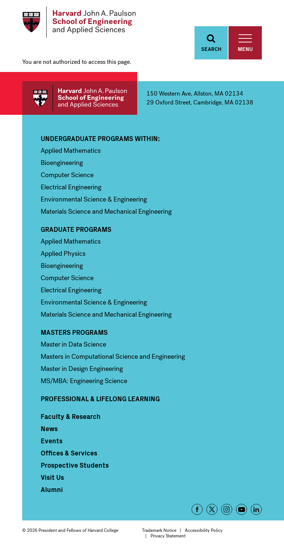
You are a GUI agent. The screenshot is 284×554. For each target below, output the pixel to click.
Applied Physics (63, 253)
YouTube (241, 509)
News (49, 428)
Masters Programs (74, 332)
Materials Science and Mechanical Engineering (106, 211)
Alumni (52, 489)
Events (51, 440)
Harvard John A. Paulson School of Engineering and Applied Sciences (79, 98)
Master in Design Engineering (82, 368)
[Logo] (79, 22)
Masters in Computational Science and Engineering (113, 356)
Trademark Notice (159, 530)
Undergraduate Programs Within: (100, 138)
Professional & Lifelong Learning (100, 398)
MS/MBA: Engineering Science (84, 381)
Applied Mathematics (71, 150)
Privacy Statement (168, 536)
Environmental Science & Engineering (94, 199)
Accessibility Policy (204, 530)
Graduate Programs (76, 229)
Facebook (197, 509)
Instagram (226, 509)
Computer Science (67, 175)
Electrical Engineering (71, 187)
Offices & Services (69, 453)
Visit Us (52, 477)
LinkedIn (256, 509)
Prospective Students (75, 465)
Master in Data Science (73, 344)
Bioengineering (62, 162)
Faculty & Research (71, 416)
